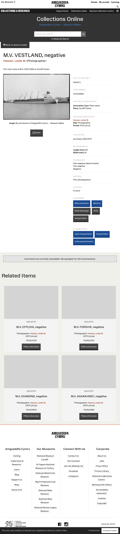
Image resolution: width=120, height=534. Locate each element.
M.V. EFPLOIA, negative (31, 327)
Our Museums (8, 2)
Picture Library (102, 471)
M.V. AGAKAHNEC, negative (89, 396)
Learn (16, 469)
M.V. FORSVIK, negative (89, 327)
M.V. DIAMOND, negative (31, 396)
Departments (62, 11)
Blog (17, 474)
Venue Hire (16, 489)
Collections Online (79, 11)
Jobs (101, 461)
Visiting (16, 456)
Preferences (94, 530)
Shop (16, 485)
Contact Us (73, 456)
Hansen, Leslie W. (14, 60)
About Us (101, 456)
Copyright (102, 503)
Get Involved (73, 461)
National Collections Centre (101, 11)
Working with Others (102, 485)
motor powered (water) (84, 241)
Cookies (102, 498)
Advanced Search (60, 39)
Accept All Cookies (110, 531)
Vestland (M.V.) (81, 218)
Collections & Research (15, 11)
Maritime (97, 203)
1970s (96, 211)
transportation (102, 234)
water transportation (83, 234)
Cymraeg (115, 2)
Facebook (73, 471)
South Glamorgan (82, 211)
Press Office (102, 466)
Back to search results (15, 45)
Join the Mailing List (73, 466)
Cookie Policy (61, 530)
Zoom (36, 132)
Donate (94, 2)
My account (104, 2)
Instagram (73, 476)
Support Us (16, 479)
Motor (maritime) (82, 203)
